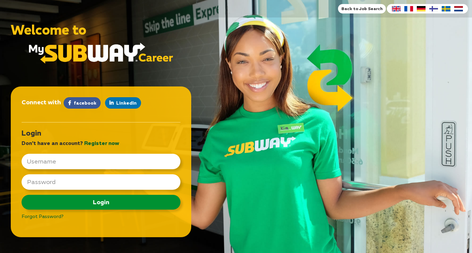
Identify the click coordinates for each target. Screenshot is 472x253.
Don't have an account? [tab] (70, 143)
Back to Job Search (361, 8)
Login (101, 202)
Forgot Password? (43, 216)
